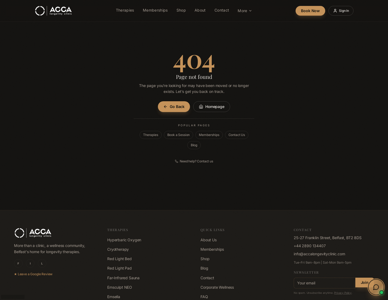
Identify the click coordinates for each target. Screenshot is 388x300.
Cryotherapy (118, 249)
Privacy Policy (343, 292)
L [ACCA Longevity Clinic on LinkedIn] (42, 263)
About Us (208, 240)
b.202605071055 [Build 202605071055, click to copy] (12, 296)
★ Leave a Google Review (33, 274)
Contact (221, 11)
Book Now (310, 10)
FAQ (204, 296)
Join (365, 282)
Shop (181, 11)
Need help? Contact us (194, 161)
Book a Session (178, 135)
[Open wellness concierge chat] (376, 287)
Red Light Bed (119, 258)
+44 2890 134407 (310, 245)
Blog (194, 145)
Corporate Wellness (217, 287)
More (245, 10)
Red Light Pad (119, 268)
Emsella (113, 296)
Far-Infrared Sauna (123, 277)
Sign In (341, 11)
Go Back (174, 106)
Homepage (211, 106)
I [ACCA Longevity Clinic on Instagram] (30, 263)
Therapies (125, 11)
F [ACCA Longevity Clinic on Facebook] (18, 263)
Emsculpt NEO (119, 287)
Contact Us (236, 135)
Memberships (155, 11)
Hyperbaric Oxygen (124, 240)
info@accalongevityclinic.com (319, 254)
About (200, 11)
